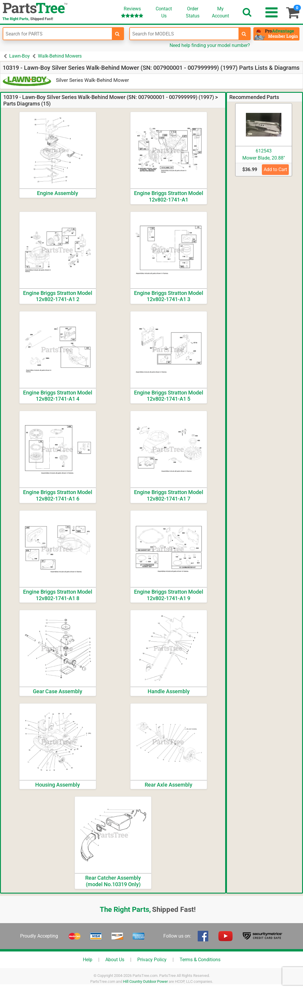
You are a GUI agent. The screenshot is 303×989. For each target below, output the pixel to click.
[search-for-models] (244, 34)
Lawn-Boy (19, 56)
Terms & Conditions (200, 959)
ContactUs (164, 12)
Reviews (132, 12)
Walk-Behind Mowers (60, 56)
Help (87, 959)
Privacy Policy (152, 959)
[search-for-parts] (117, 34)
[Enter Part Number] (57, 34)
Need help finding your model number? (210, 45)
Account (220, 12)
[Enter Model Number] (184, 34)
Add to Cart (275, 169)
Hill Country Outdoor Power (145, 981)
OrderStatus (192, 12)
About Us (114, 959)
